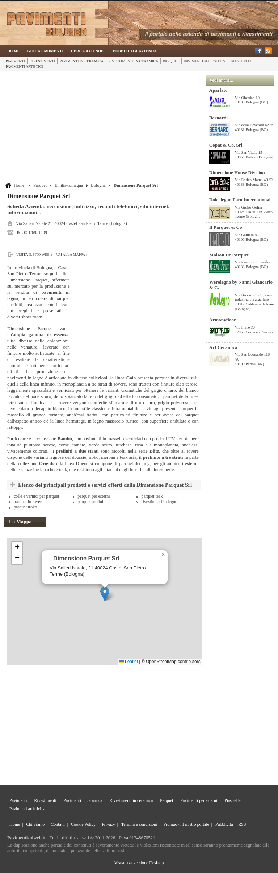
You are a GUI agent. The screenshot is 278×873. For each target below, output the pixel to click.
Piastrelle (242, 61)
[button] (104, 593)
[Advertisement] (103, 127)
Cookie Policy (83, 824)
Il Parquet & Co (225, 227)
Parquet (171, 61)
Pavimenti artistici (24, 67)
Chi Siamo (35, 824)
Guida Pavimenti (45, 51)
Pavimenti (15, 61)
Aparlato (218, 90)
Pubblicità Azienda (135, 51)
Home (13, 51)
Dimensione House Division (237, 172)
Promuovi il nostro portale (186, 824)
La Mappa (20, 521)
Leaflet (128, 661)
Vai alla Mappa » (72, 254)
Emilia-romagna (69, 185)
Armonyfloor (222, 319)
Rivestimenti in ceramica (133, 61)
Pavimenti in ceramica (82, 61)
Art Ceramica (223, 347)
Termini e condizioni (139, 824)
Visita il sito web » (34, 254)
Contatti (58, 824)
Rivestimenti (42, 61)
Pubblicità (224, 824)
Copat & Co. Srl (226, 145)
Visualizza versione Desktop (139, 862)
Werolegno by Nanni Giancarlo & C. (241, 284)
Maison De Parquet (229, 255)
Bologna (98, 185)
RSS (242, 824)
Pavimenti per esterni (205, 61)
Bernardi (218, 117)
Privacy (108, 824)
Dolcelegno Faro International (240, 199)
